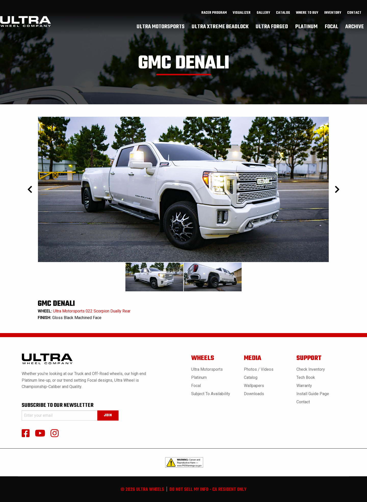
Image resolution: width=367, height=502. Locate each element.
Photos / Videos (258, 369)
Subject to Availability (210, 393)
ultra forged (272, 26)
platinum (306, 26)
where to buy (307, 13)
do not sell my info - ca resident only (207, 489)
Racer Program (214, 13)
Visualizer (242, 13)
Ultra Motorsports (207, 369)
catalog (283, 13)
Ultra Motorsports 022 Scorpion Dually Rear (91, 311)
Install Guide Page (312, 393)
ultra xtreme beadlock (220, 26)
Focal (196, 385)
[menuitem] (214, 13)
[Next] (337, 189)
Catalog (250, 377)
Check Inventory (310, 369)
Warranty (304, 385)
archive (354, 26)
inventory (332, 13)
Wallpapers (254, 385)
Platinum (199, 377)
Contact (354, 13)
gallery (263, 13)
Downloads (254, 393)
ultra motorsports (161, 26)
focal (331, 26)
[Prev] (30, 189)
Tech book (305, 377)
